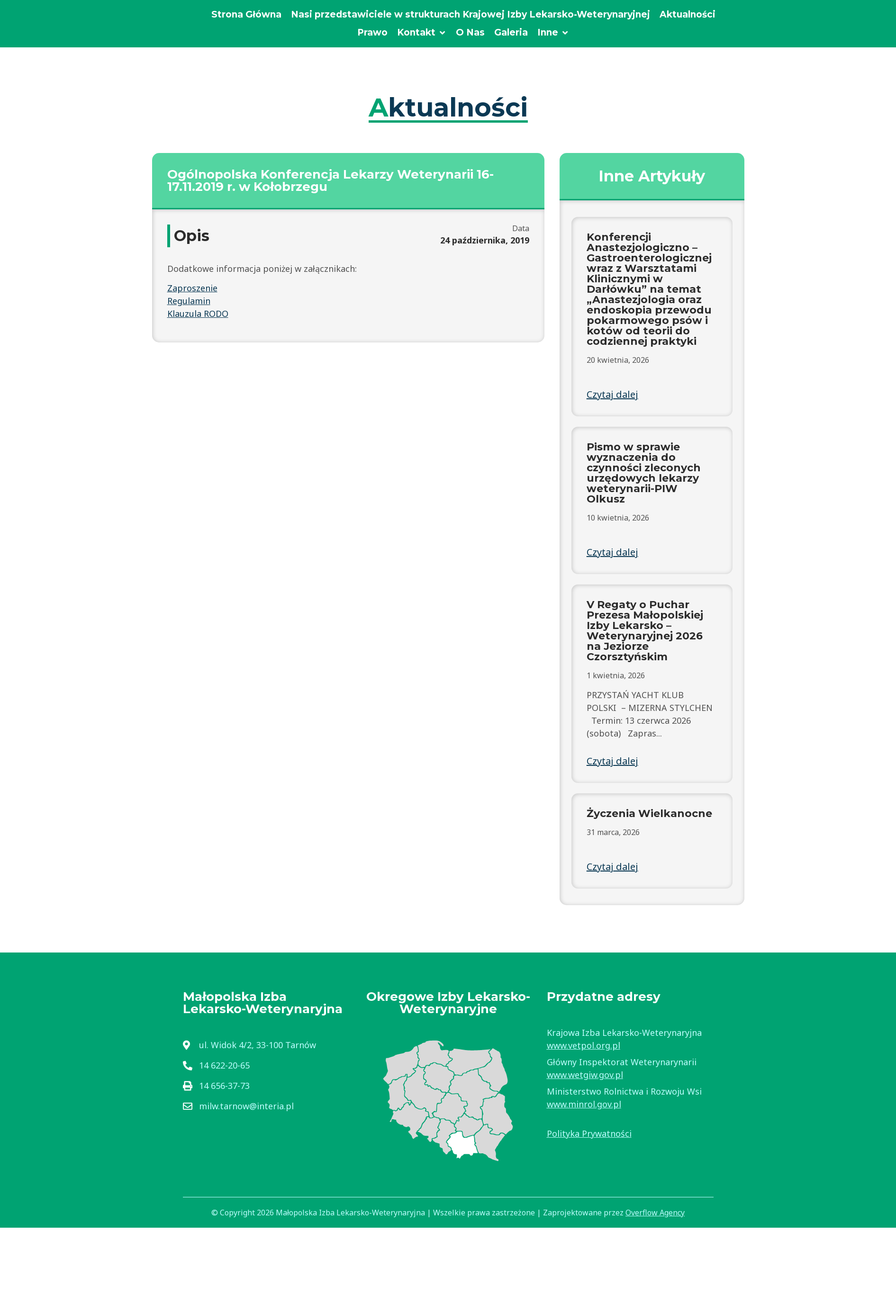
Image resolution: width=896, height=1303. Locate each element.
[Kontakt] (421, 33)
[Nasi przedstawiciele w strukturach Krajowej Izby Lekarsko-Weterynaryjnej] (470, 15)
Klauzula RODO (197, 313)
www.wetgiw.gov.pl (585, 1074)
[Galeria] (511, 33)
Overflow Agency (655, 1212)
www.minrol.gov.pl (584, 1104)
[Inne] (553, 33)
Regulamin (188, 300)
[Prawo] (372, 33)
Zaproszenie (192, 288)
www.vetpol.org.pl (583, 1045)
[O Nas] (470, 33)
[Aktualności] (687, 15)
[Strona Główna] (246, 15)
